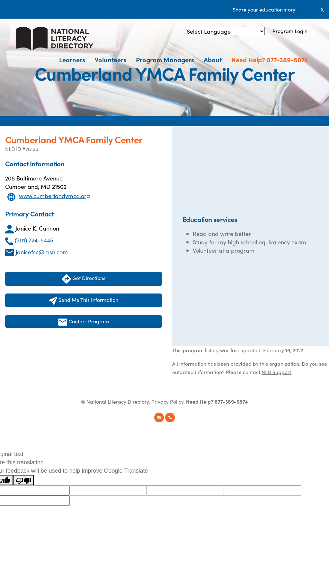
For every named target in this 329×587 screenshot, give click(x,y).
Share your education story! (265, 9)
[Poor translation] (23, 480)
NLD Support (276, 371)
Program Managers (165, 59)
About (213, 59)
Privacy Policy (167, 401)
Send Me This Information (84, 300)
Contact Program (83, 322)
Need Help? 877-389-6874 (269, 59)
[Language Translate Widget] (225, 31)
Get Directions (83, 279)
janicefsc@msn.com (42, 252)
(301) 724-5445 (34, 240)
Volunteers (110, 59)
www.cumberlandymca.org (54, 196)
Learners (72, 59)
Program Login (289, 30)
